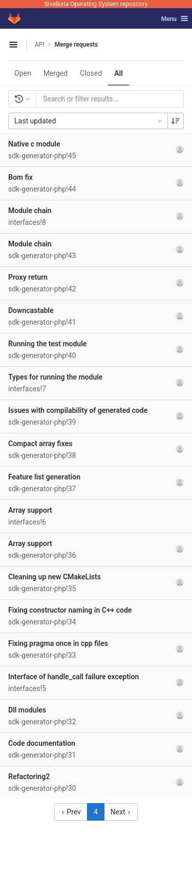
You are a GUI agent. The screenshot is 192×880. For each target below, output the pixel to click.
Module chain (30, 210)
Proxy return (28, 277)
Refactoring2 (29, 776)
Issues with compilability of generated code (77, 410)
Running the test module (47, 344)
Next (121, 812)
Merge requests (76, 44)
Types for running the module (55, 377)
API (40, 44)
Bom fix (20, 177)
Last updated (89, 121)
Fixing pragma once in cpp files (58, 643)
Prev (71, 812)
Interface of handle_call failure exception (73, 677)
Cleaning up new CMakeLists (54, 577)
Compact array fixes (40, 443)
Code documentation (41, 743)
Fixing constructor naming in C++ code (70, 610)
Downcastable (30, 310)
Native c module (34, 144)
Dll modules (27, 710)
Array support (30, 510)
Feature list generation (44, 477)
